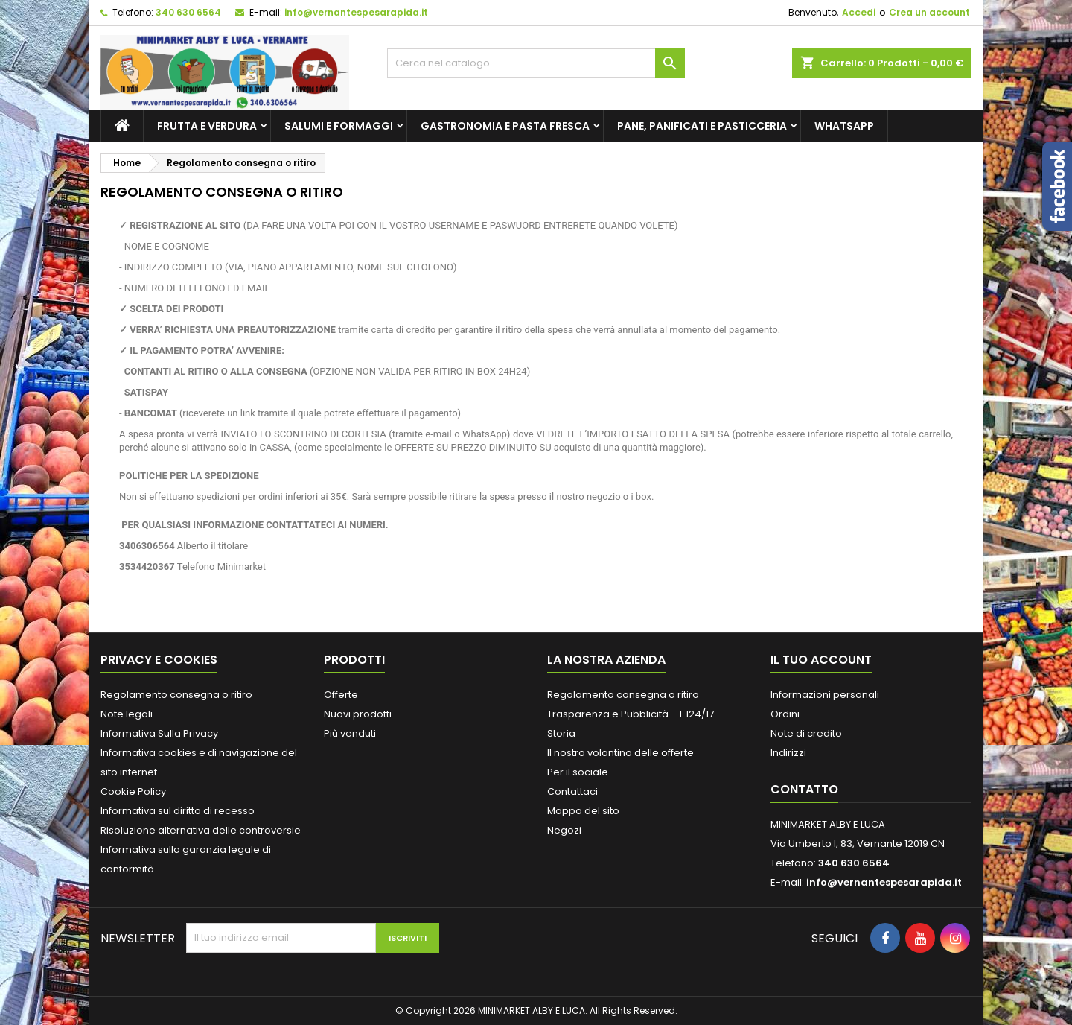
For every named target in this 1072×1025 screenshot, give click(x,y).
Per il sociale (577, 772)
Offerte (341, 695)
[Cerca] (536, 63)
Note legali (126, 714)
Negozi (564, 830)
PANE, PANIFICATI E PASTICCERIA (702, 125)
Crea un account (929, 12)
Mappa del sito (583, 811)
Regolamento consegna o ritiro (176, 695)
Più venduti (350, 733)
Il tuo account (821, 659)
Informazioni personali (824, 695)
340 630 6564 (188, 12)
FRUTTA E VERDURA (207, 125)
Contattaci (572, 791)
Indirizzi (788, 753)
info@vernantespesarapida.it (356, 12)
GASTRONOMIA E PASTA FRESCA (505, 125)
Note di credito (806, 733)
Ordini (785, 714)
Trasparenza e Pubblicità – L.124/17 (630, 714)
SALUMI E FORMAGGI (338, 125)
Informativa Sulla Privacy (159, 733)
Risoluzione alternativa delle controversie (200, 830)
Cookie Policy (133, 791)
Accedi (858, 12)
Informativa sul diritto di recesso (177, 811)
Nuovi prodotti (358, 714)
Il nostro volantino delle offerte (620, 753)
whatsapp (844, 125)
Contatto (804, 789)
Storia (561, 733)
